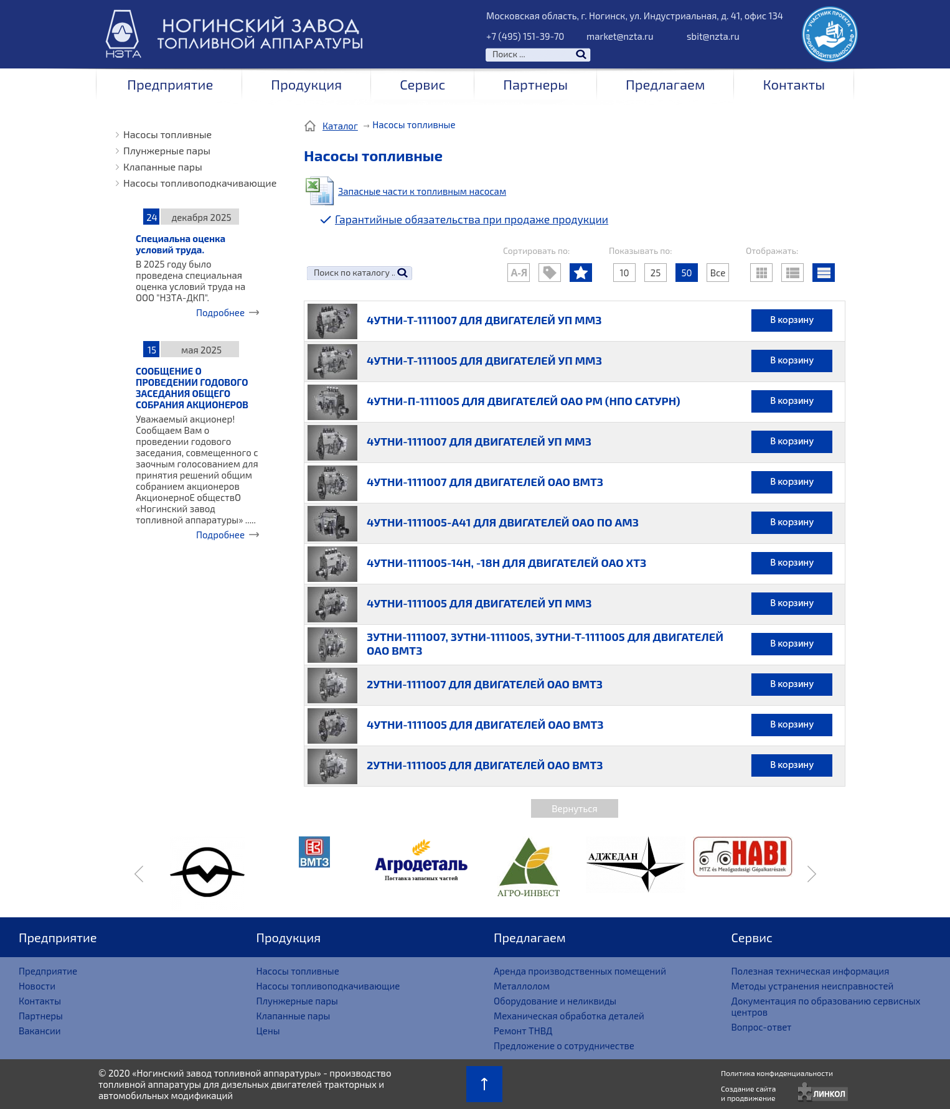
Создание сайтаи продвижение (748, 1093)
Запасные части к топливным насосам (422, 191)
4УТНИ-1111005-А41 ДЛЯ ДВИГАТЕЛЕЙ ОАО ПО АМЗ (503, 522)
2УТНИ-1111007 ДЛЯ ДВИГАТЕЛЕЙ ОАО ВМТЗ (485, 684)
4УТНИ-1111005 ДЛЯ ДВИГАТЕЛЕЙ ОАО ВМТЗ (485, 724)
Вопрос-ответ (761, 1026)
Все (718, 272)
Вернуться (574, 808)
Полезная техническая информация (810, 970)
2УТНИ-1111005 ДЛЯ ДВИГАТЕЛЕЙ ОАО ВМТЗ (485, 765)
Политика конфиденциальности (777, 1073)
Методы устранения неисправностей (812, 985)
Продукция (306, 84)
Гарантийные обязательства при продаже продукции (471, 219)
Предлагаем (665, 84)
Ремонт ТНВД (523, 1030)
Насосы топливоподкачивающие (199, 183)
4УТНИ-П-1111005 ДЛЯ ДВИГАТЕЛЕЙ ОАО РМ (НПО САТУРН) (523, 401)
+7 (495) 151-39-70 (525, 36)
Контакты (794, 84)
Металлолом (522, 985)
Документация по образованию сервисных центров (826, 1006)
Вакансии (40, 1030)
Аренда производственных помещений (580, 970)
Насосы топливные (167, 134)
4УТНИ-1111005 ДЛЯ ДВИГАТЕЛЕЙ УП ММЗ (479, 603)
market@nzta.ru (620, 36)
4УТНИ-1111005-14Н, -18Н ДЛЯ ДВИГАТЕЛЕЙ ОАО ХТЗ (506, 562)
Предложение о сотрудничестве (564, 1045)
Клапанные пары (162, 166)
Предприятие (170, 84)
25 (656, 272)
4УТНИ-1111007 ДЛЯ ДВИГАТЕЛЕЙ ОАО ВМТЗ (485, 482)
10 (624, 272)
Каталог (340, 125)
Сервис (422, 84)
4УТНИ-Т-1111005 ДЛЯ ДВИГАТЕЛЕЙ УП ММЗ (484, 360)
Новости (37, 985)
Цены (268, 1030)
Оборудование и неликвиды (555, 1000)
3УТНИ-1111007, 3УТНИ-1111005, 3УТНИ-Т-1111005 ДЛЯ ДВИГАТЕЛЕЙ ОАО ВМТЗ (545, 643)
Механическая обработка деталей (569, 1015)
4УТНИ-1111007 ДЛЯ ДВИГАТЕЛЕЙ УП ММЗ (479, 441)
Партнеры (535, 84)
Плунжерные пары (166, 150)
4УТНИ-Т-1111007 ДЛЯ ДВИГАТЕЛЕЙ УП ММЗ (484, 320)
